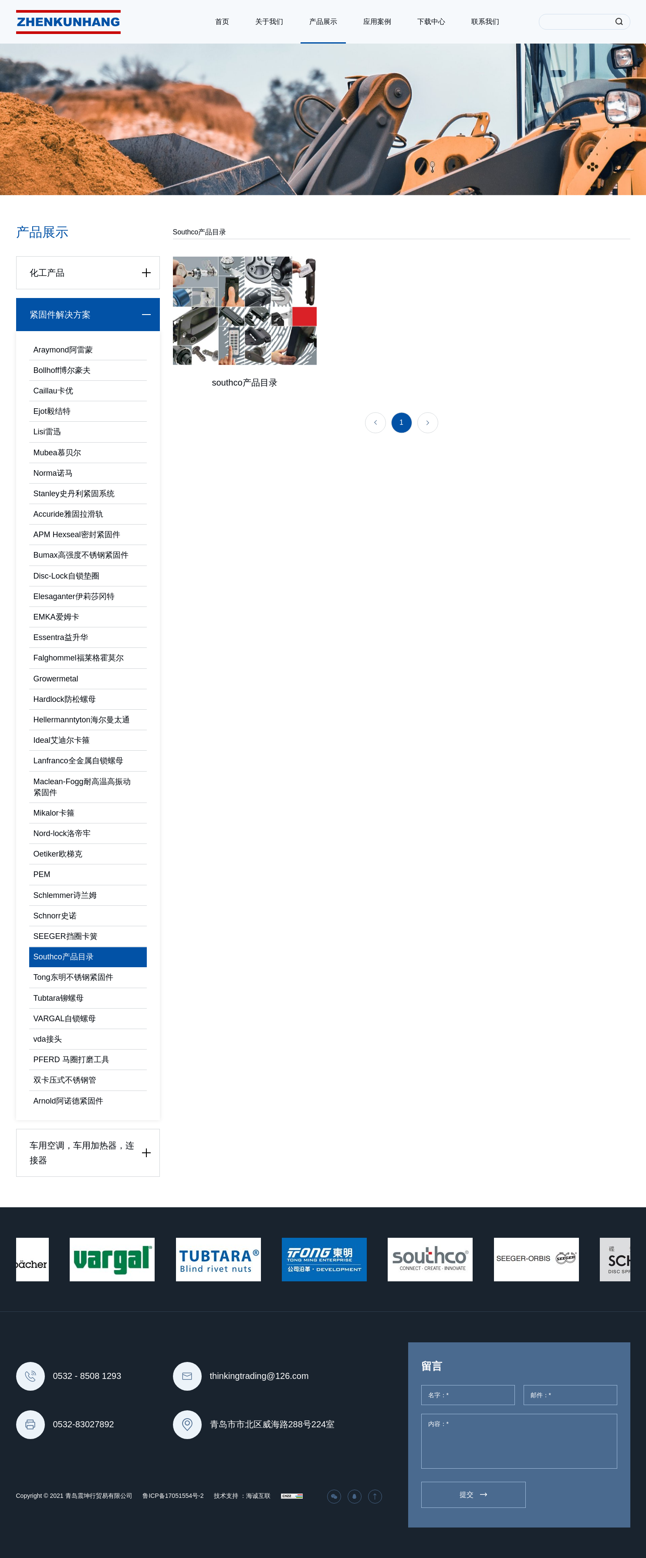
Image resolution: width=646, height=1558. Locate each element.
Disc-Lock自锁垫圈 (66, 576)
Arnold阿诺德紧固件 (68, 1101)
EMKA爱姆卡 (56, 617)
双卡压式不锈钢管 (65, 1080)
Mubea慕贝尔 (57, 452)
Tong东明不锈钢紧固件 (73, 977)
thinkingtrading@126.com (259, 1376)
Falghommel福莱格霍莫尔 (79, 658)
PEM (42, 874)
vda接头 (48, 1039)
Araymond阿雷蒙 (63, 349)
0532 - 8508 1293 (87, 1376)
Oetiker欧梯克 (58, 854)
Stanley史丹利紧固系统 (74, 493)
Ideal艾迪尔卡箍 (62, 740)
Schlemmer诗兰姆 (65, 895)
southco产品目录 (244, 387)
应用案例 (377, 21)
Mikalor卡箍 (54, 813)
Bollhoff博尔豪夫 (62, 370)
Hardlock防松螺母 (65, 699)
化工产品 (92, 273)
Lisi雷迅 (47, 431)
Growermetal (56, 678)
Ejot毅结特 (52, 411)
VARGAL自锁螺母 (65, 1018)
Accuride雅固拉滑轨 (68, 514)
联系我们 (485, 21)
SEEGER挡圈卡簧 (66, 936)
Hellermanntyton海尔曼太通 (82, 719)
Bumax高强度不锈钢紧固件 (81, 555)
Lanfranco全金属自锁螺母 (78, 760)
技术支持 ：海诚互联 (242, 1495)
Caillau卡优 (53, 390)
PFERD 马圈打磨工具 (71, 1059)
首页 (222, 21)
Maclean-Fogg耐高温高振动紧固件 (82, 787)
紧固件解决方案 (92, 314)
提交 (467, 1494)
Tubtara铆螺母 (59, 998)
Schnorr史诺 (55, 915)
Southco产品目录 (64, 956)
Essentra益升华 (61, 637)
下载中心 (431, 21)
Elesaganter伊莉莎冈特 (74, 596)
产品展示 (323, 21)
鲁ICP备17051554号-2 (172, 1495)
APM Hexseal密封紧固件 (77, 534)
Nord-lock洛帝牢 (62, 833)
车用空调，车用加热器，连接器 (92, 1152)
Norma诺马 (53, 473)
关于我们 (269, 21)
